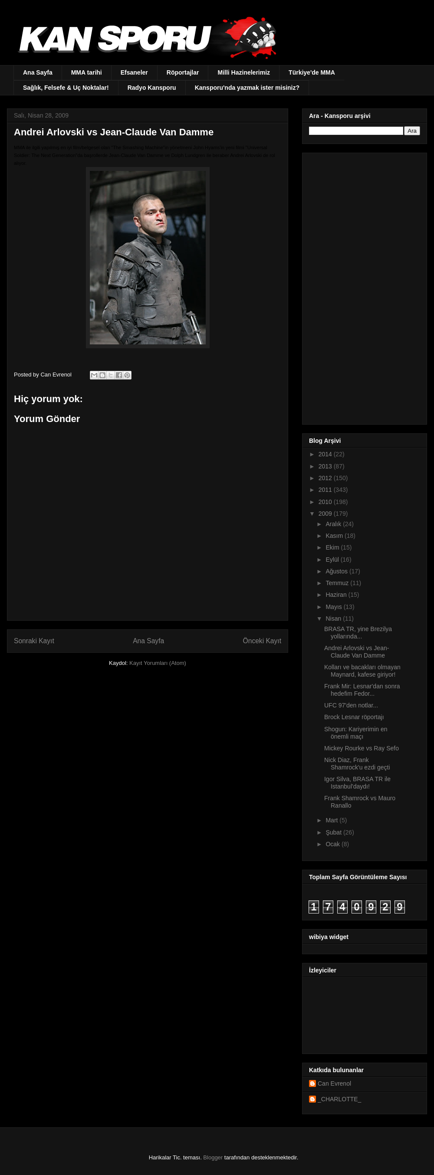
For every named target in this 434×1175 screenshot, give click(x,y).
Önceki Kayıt (262, 641)
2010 (326, 501)
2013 (326, 466)
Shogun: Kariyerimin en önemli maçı (356, 733)
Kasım (335, 535)
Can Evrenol (334, 1083)
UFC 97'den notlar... (351, 705)
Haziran (337, 594)
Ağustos (337, 571)
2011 (326, 489)
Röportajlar (183, 72)
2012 (326, 478)
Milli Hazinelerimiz (243, 72)
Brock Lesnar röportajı (354, 717)
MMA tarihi (86, 72)
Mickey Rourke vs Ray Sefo (361, 748)
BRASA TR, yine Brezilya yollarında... (358, 632)
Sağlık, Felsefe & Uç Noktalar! (66, 87)
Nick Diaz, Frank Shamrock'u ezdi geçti (357, 763)
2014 (326, 454)
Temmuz (338, 582)
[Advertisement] (355, 286)
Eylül (333, 559)
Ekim (333, 547)
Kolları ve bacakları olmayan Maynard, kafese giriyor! (362, 671)
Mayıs (334, 606)
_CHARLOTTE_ (339, 1099)
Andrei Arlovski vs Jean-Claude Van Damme (356, 652)
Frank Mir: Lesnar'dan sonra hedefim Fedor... (362, 690)
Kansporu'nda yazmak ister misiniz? (247, 87)
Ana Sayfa (38, 72)
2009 (326, 513)
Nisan (334, 618)
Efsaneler (134, 72)
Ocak (334, 844)
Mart (332, 820)
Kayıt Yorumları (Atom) (157, 663)
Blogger (213, 1157)
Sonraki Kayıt (34, 641)
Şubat (334, 832)
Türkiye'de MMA (312, 72)
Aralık (334, 523)
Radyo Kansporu (152, 87)
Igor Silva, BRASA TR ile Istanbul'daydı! (357, 783)
